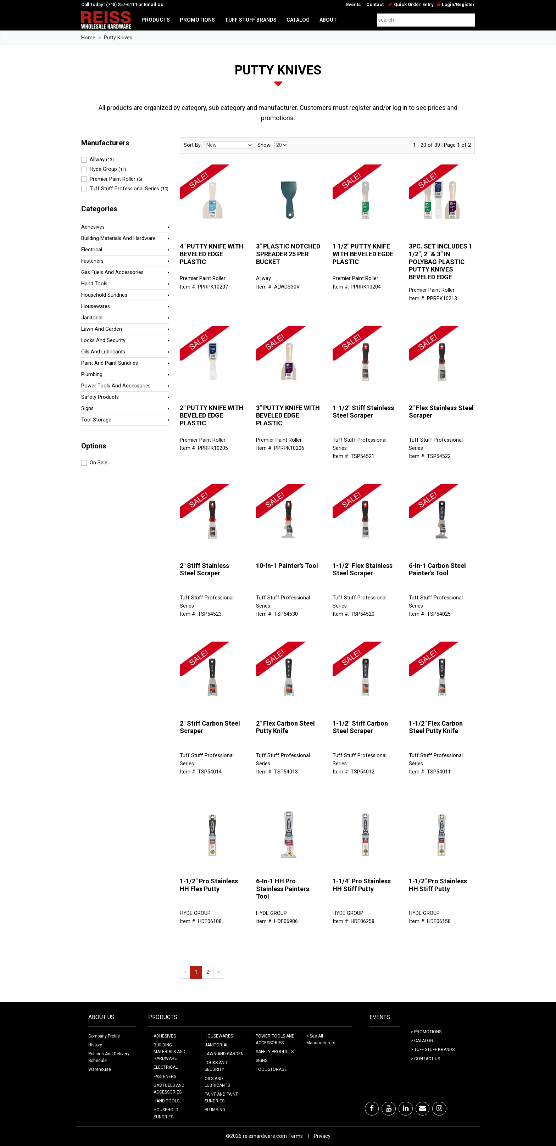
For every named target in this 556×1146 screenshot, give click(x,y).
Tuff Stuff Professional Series (129, 189)
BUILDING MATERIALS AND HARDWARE (169, 1051)
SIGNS (261, 1060)
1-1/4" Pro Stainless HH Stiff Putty (362, 885)
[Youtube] (389, 1108)
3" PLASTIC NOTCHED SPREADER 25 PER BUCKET (288, 253)
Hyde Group (108, 169)
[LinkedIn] (406, 1108)
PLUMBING (215, 1109)
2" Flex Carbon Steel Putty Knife (285, 727)
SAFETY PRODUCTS (275, 1051)
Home (88, 38)
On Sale (98, 463)
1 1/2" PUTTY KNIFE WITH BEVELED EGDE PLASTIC (363, 253)
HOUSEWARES (219, 1036)
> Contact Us (425, 1058)
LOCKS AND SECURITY (216, 1066)
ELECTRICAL (166, 1067)
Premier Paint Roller (116, 179)
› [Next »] (218, 972)
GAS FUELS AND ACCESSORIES (169, 1089)
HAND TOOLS (166, 1101)
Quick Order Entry (413, 4)
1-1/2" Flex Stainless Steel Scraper (363, 569)
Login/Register (458, 4)
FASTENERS (165, 1076)
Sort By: (193, 145)
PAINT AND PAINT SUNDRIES (221, 1097)
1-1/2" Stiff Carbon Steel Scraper (360, 727)
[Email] (422, 1108)
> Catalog (422, 1040)
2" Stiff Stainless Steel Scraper (204, 569)
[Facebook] (372, 1108)
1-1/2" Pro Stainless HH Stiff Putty (438, 885)
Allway (102, 160)
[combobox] (426, 20)
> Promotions (426, 1031)
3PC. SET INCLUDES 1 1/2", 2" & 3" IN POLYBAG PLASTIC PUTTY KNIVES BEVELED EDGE (440, 261)
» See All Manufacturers (320, 1039)
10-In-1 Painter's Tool (287, 565)
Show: (264, 145)
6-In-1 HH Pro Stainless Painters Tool (282, 888)
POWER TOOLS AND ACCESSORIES (275, 1039)
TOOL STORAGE (271, 1069)
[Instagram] (439, 1108)
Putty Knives (118, 38)
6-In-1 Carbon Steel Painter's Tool (437, 569)
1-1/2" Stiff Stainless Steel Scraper (363, 411)
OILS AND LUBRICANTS (217, 1082)
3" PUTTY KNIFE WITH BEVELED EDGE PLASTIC (288, 415)
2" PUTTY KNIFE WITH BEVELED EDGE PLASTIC (212, 415)
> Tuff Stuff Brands (433, 1049)
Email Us (153, 4)
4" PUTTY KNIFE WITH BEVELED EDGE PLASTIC (212, 253)
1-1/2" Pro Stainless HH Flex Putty (209, 885)
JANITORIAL (216, 1044)
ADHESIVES (165, 1036)
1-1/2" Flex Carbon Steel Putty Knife (436, 727)
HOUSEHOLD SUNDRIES (166, 1113)
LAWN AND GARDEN (224, 1053)
